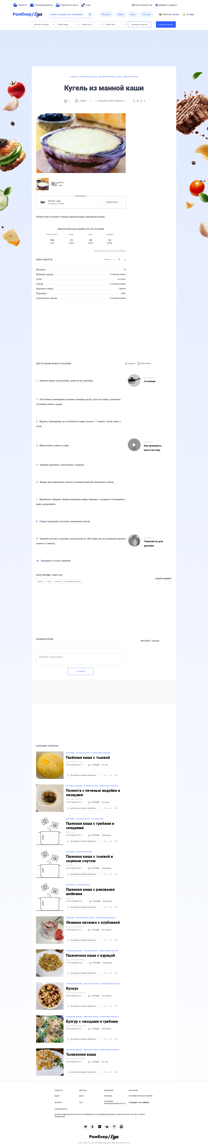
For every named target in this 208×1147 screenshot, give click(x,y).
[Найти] (90, 14)
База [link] (81, 1096)
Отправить (81, 671)
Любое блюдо (68, 24)
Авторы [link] (83, 1090)
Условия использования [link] (141, 1096)
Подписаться (112, 202)
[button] (144, 363)
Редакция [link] (108, 1090)
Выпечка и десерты (44, 24)
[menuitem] (20, 5)
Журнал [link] (58, 1102)
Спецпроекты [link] (61, 1109)
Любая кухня (92, 24)
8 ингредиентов (75, 835)
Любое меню (116, 24)
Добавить (166, 5)
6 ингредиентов (75, 765)
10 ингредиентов (76, 901)
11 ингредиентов (76, 963)
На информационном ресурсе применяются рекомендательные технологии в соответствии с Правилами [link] (100, 1115)
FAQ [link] (81, 1102)
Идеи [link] (57, 1096)
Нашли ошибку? (163, 578)
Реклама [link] (108, 1096)
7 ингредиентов (75, 802)
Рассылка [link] (133, 1090)
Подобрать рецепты (165, 24)
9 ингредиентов (75, 1029)
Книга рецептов (142, 5)
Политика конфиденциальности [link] (115, 1102)
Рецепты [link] (59, 1090)
